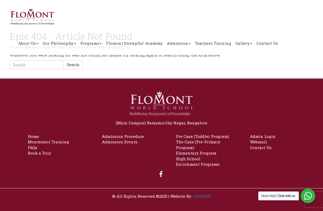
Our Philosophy (59, 43)
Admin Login (263, 136)
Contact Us (267, 43)
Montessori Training (48, 141)
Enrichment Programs (198, 164)
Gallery (243, 43)
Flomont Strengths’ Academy (134, 43)
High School (188, 158)
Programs (91, 43)
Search (73, 64)
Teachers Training (213, 43)
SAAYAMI (202, 196)
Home (33, 136)
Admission (179, 43)
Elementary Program (196, 153)
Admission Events (119, 141)
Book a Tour (39, 153)
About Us (28, 43)
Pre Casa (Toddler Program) (202, 136)
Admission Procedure (123, 136)
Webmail (258, 141)
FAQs (32, 147)
